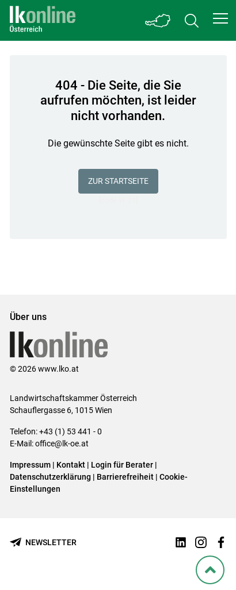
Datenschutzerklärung (50, 476)
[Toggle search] (192, 20)
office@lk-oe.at (62, 443)
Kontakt (70, 464)
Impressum (30, 464)
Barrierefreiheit (125, 476)
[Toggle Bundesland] (158, 20)
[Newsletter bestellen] (43, 543)
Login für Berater (122, 464)
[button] (220, 18)
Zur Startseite (118, 181)
